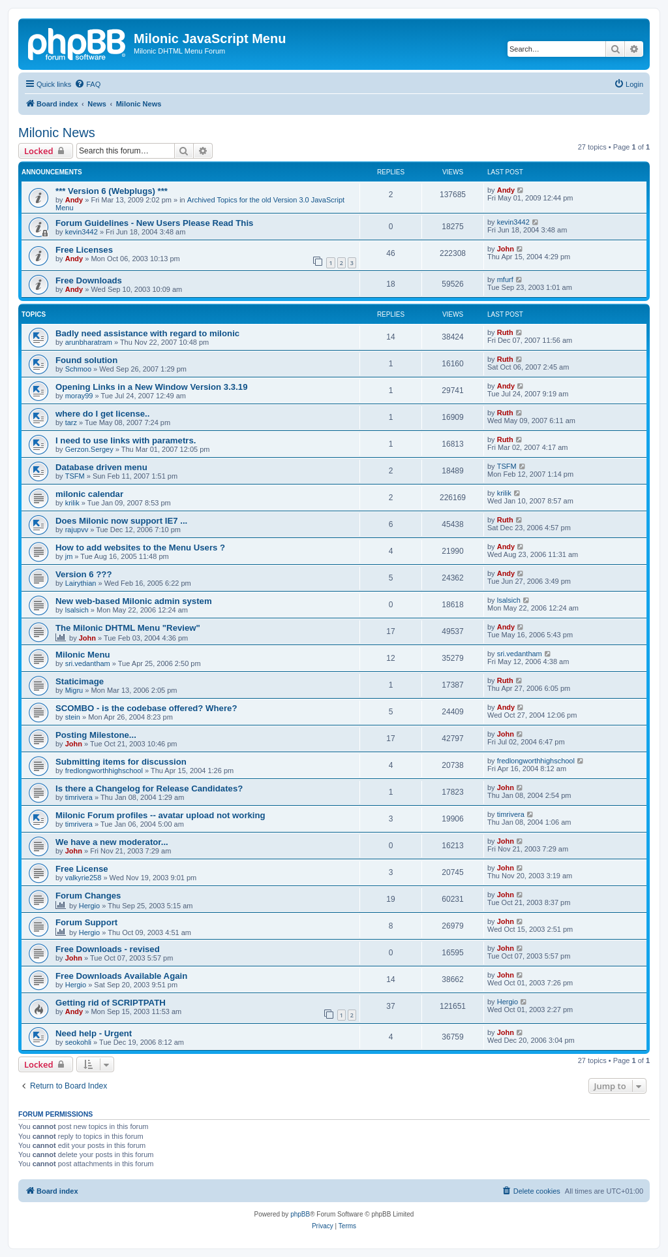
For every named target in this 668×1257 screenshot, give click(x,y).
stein (72, 717)
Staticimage (79, 681)
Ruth (505, 332)
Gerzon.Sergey (89, 449)
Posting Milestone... (95, 735)
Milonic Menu (82, 655)
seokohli (78, 1042)
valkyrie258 (83, 878)
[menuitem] (87, 84)
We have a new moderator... (111, 842)
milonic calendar (89, 494)
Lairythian (81, 583)
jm (69, 556)
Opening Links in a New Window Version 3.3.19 (151, 387)
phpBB (300, 1214)
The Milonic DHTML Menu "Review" (127, 628)
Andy (74, 200)
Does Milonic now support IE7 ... (121, 521)
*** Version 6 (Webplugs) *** (111, 191)
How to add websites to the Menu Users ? (140, 547)
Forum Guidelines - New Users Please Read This (154, 223)
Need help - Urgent (93, 1033)
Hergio (89, 906)
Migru (74, 690)
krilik (72, 503)
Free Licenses (84, 250)
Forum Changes (88, 895)
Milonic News (56, 132)
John (505, 249)
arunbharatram (88, 342)
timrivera (79, 797)
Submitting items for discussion (121, 762)
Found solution (86, 360)
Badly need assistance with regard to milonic (147, 333)
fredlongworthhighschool (104, 770)
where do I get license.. (102, 414)
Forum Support (86, 922)
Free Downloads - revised (107, 949)
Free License (81, 869)
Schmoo (78, 369)
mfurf (505, 279)
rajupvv (76, 529)
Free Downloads (88, 280)
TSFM (75, 476)
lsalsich (77, 610)
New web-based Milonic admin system (133, 601)
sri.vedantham (87, 663)
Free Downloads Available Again (121, 976)
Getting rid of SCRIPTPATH (110, 1003)
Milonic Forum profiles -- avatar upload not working (160, 815)
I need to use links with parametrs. (125, 440)
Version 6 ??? (83, 574)
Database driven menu (101, 467)
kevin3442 (81, 232)
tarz (71, 422)
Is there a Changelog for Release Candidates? (149, 788)
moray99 (79, 396)
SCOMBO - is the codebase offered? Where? (146, 708)
